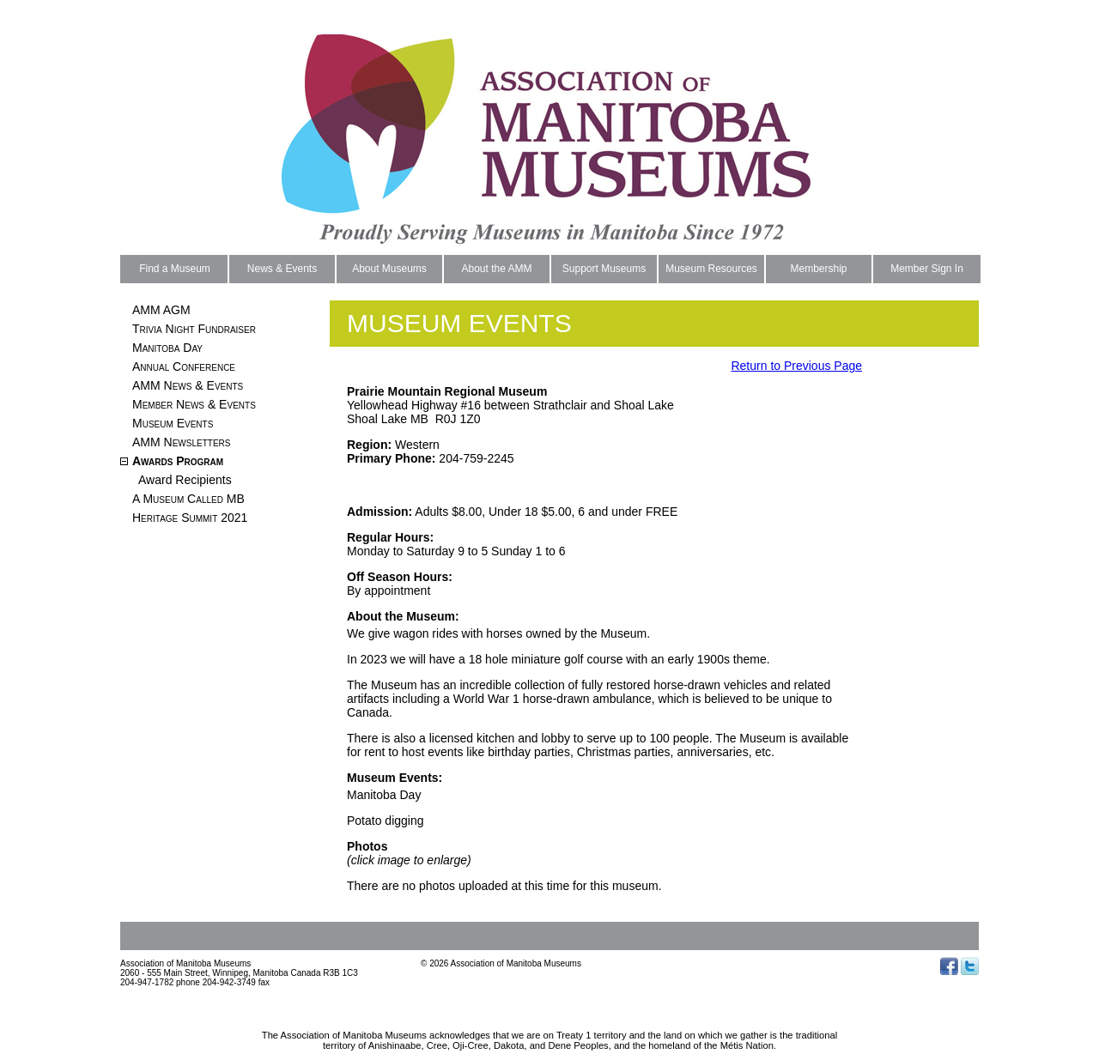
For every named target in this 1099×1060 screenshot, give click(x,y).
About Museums (389, 269)
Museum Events (172, 423)
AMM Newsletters (181, 442)
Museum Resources (711, 269)
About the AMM (496, 269)
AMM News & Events (187, 385)
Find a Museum (174, 269)
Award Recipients (185, 480)
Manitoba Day (167, 347)
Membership (818, 269)
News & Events (282, 269)
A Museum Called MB (188, 499)
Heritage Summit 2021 (189, 517)
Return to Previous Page (796, 366)
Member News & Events (194, 404)
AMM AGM (161, 310)
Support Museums (604, 269)
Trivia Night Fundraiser (194, 329)
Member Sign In (926, 269)
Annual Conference (183, 366)
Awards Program (177, 461)
